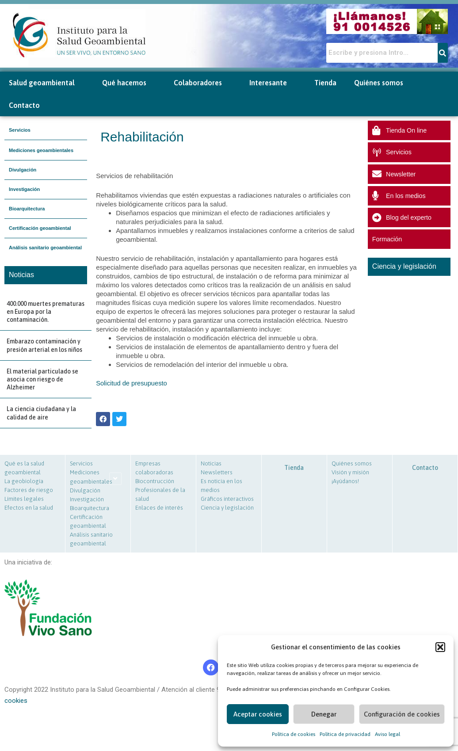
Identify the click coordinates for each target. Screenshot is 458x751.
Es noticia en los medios (221, 485)
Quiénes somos (352, 463)
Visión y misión (350, 472)
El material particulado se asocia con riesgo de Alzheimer (42, 379)
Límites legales (24, 499)
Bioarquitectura (27, 208)
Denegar (323, 714)
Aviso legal (387, 734)
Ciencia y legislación (227, 507)
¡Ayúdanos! (345, 481)
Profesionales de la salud (160, 494)
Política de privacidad (345, 734)
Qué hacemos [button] (129, 83)
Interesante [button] (273, 83)
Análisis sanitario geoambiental (45, 247)
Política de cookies (293, 734)
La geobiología (23, 481)
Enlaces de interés (159, 507)
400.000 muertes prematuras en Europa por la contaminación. (45, 311)
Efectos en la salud (28, 507)
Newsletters (217, 472)
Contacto (24, 105)
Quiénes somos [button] (383, 83)
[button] (440, 647)
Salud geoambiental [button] (46, 83)
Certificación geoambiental (40, 228)
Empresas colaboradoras (154, 468)
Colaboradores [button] (203, 83)
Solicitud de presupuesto (132, 383)
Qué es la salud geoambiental (24, 468)
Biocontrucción (154, 481)
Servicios (20, 130)
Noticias (211, 463)
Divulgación (22, 169)
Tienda (325, 83)
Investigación (24, 189)
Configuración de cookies (402, 714)
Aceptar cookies (257, 714)
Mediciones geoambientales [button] (41, 150)
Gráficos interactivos (227, 499)
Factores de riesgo (28, 490)
